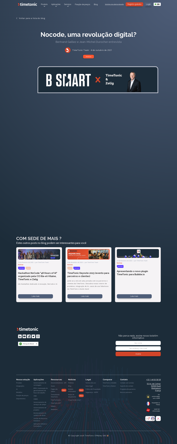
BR (157, 4)
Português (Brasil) (26, 343)
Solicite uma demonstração (114, 4)
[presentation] (138, 362)
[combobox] (157, 4)
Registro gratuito (134, 4)
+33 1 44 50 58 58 (153, 380)
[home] (27, 4)
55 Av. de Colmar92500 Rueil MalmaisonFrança (154, 387)
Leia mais (36, 296)
